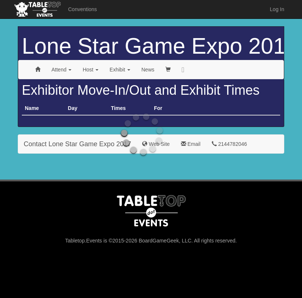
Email (191, 144)
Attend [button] (61, 70)
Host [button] (90, 70)
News (147, 70)
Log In (277, 9)
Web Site (156, 144)
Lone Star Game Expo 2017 (160, 46)
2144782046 (229, 144)
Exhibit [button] (120, 70)
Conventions (82, 9)
